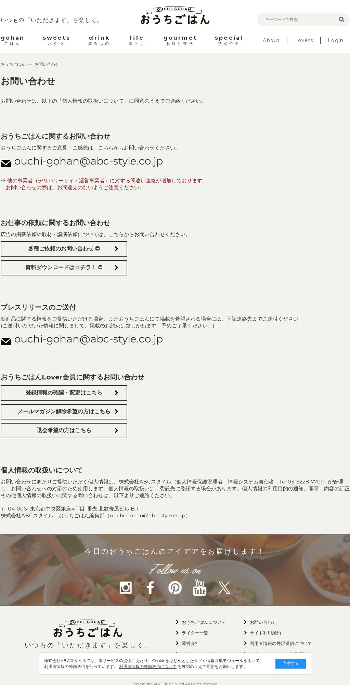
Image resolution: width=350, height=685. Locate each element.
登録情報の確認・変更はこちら (64, 392)
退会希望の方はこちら (64, 430)
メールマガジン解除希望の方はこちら (64, 411)
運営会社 (190, 643)
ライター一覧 (195, 632)
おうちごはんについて (204, 622)
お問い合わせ (263, 622)
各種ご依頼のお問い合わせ (64, 248)
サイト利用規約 (265, 632)
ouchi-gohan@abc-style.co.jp (88, 161)
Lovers (303, 40)
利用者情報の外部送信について (143, 666)
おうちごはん (13, 64)
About (271, 40)
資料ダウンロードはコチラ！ (63, 267)
